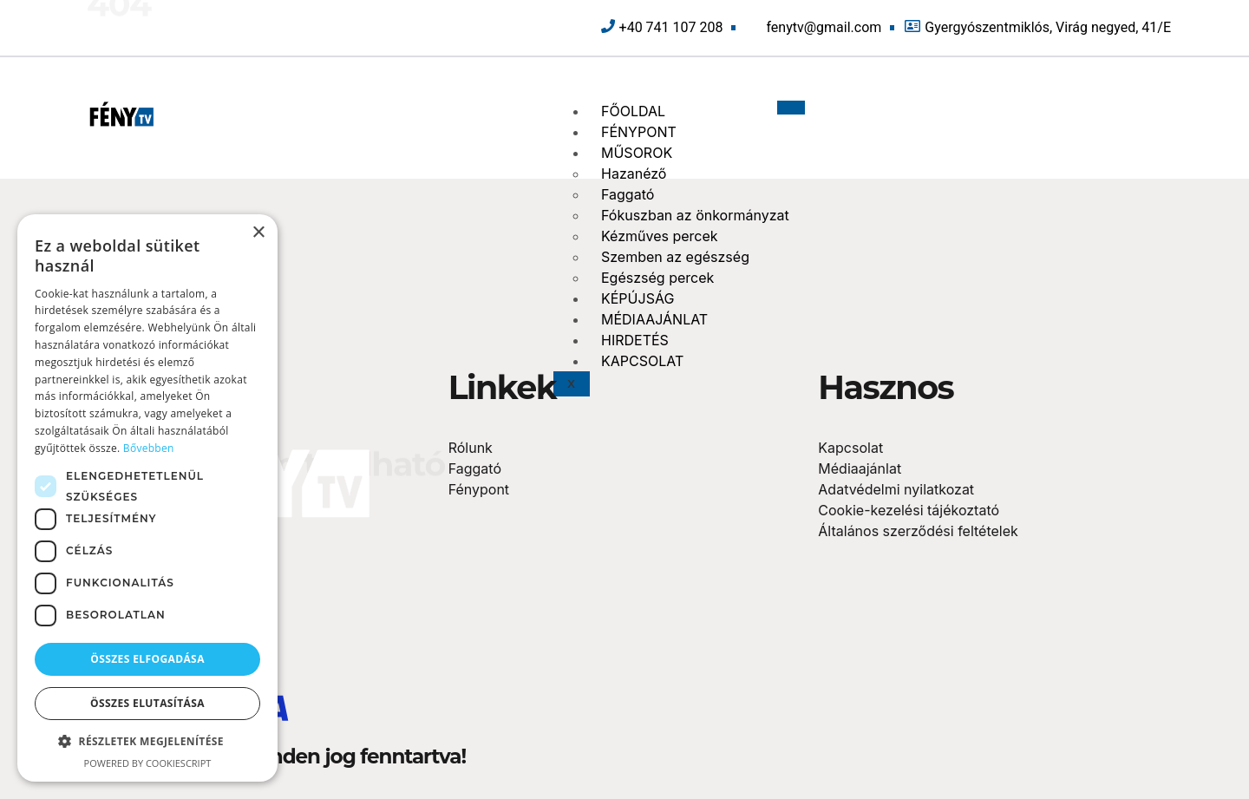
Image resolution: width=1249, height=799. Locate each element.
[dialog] (147, 498)
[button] (147, 741)
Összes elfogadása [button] (147, 659)
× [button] (258, 232)
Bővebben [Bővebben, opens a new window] (148, 448)
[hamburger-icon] (791, 108)
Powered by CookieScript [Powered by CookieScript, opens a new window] (148, 763)
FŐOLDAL (633, 111)
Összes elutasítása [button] (147, 703)
